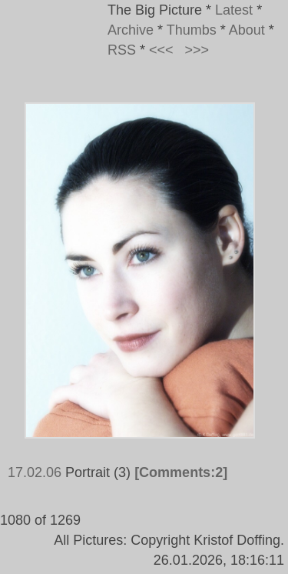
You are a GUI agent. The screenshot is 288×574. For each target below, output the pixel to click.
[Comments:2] (180, 472)
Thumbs (192, 30)
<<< (161, 50)
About (247, 30)
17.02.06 (34, 472)
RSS (122, 50)
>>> (197, 50)
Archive (131, 30)
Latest (234, 10)
